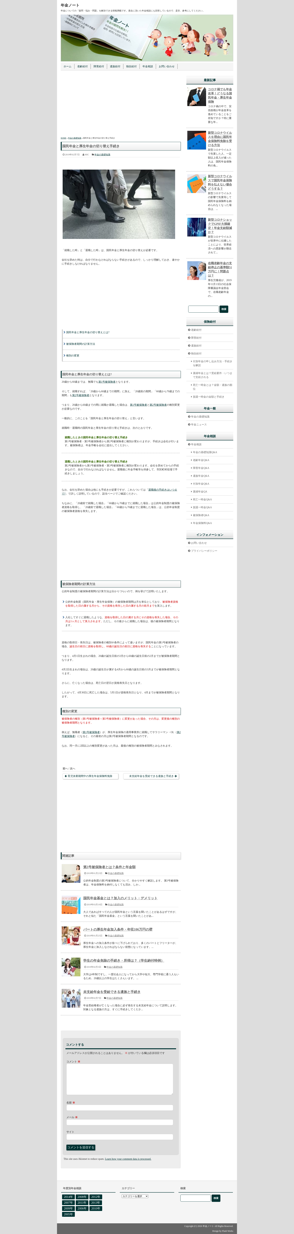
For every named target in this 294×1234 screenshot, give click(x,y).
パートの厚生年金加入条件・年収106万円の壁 (117, 929)
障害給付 (99, 66)
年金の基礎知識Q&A (205, 452)
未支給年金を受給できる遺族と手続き (151, 776)
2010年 (95, 1208)
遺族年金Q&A (201, 475)
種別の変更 (72, 355)
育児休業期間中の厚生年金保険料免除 (90, 776)
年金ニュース (199, 424)
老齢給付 (82, 66)
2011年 (82, 1202)
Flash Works (227, 1231)
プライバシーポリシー (204, 550)
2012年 (95, 1196)
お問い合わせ (167, 66)
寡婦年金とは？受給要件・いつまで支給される (212, 375)
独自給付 (131, 66)
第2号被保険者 (80, 395)
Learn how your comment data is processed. (128, 1159)
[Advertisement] (121, 104)
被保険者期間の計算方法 (80, 344)
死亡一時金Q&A (202, 499)
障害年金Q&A (201, 468)
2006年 (82, 1208)
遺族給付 (115, 66)
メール (72, 1117)
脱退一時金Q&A (202, 507)
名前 (70, 1102)
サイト (70, 1132)
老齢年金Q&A (201, 460)
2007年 (68, 1202)
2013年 (95, 1202)
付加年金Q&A (201, 483)
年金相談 (147, 66)
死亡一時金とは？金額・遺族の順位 (212, 387)
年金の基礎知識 (102, 154)
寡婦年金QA (200, 491)
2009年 (68, 1208)
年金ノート (70, 5)
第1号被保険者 (107, 381)
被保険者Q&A (201, 515)
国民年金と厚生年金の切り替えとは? (87, 332)
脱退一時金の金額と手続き (208, 396)
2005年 (68, 1214)
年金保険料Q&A (202, 523)
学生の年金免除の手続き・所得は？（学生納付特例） (123, 960)
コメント (73, 1061)
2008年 (82, 1196)
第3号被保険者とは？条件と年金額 (109, 867)
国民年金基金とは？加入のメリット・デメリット (120, 898)
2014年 (68, 1196)
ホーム (67, 66)
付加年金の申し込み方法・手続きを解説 (212, 363)
